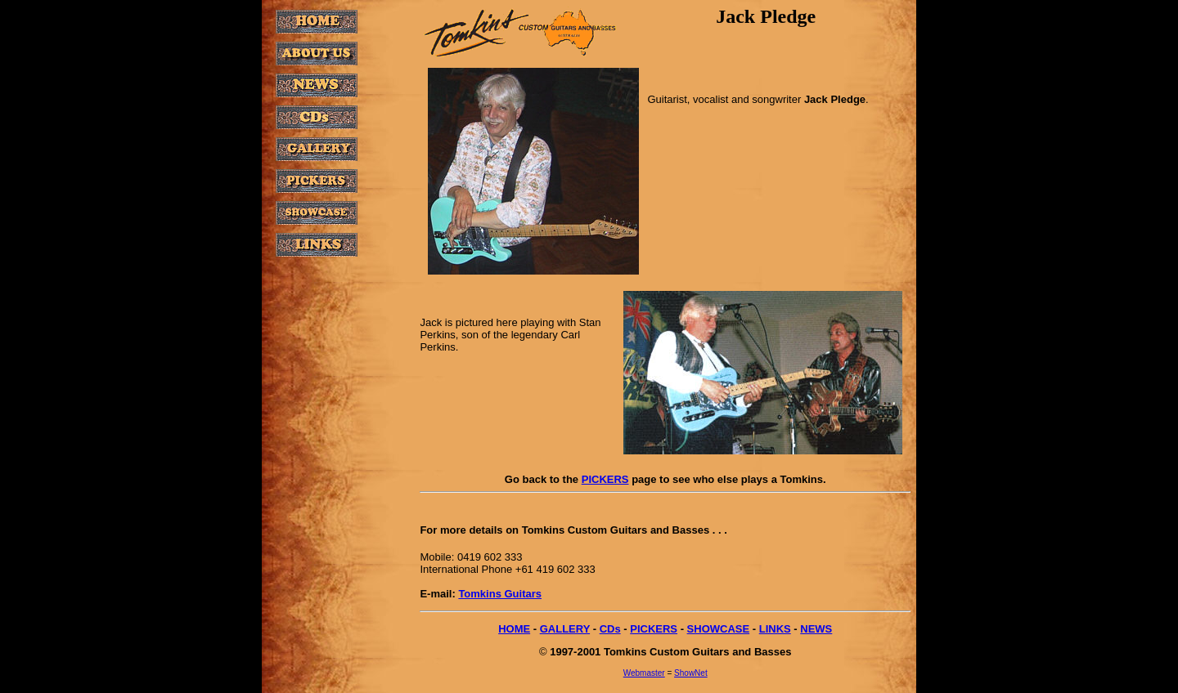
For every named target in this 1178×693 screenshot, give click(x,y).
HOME (514, 629)
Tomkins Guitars (500, 594)
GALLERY (565, 629)
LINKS (775, 629)
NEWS (816, 629)
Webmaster (644, 672)
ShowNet (691, 672)
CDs (610, 629)
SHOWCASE (718, 629)
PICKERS (605, 479)
